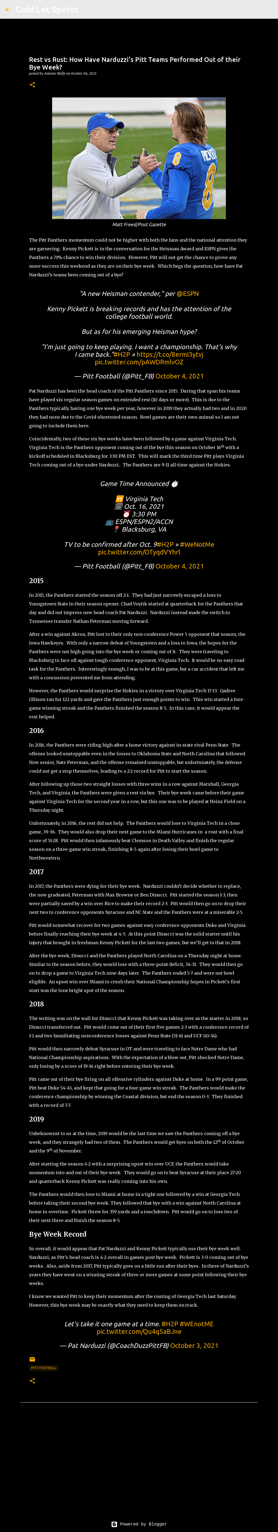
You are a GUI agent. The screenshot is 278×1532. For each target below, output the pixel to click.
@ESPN (187, 293)
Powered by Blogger (139, 1524)
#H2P (121, 354)
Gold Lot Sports (46, 9)
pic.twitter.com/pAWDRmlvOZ (139, 362)
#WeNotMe (197, 544)
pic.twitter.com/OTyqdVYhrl (139, 552)
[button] (32, 85)
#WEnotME (197, 1324)
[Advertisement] (139, 1466)
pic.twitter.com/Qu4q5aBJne (139, 1331)
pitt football (43, 1368)
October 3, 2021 (194, 1345)
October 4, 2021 (180, 376)
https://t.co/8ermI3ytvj (170, 354)
